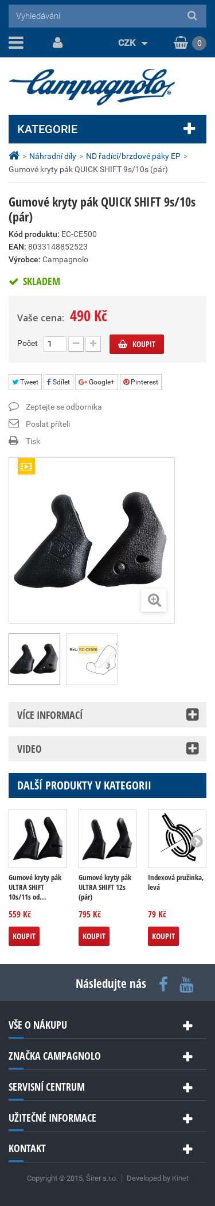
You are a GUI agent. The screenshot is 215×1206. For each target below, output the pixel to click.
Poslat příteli (48, 424)
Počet (27, 343)
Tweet (25, 382)
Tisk (33, 441)
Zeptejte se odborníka (64, 406)
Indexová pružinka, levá (176, 882)
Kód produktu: (34, 234)
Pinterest (140, 382)
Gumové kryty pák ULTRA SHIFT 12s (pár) (105, 887)
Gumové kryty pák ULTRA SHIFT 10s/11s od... (35, 887)
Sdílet (58, 382)
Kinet (180, 1178)
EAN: (17, 246)
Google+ (97, 382)
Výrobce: (25, 259)
